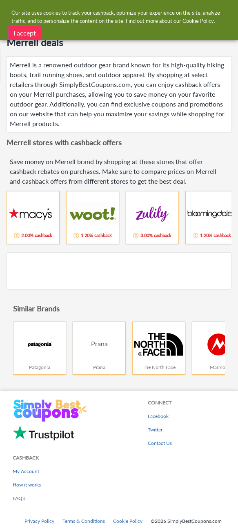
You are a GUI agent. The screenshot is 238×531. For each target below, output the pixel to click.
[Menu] (10, 11)
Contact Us (160, 443)
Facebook (158, 416)
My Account (26, 471)
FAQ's (19, 498)
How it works (27, 485)
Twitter (155, 430)
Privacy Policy (39, 521)
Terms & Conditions (83, 521)
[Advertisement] (119, 271)
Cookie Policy (127, 521)
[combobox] (127, 11)
